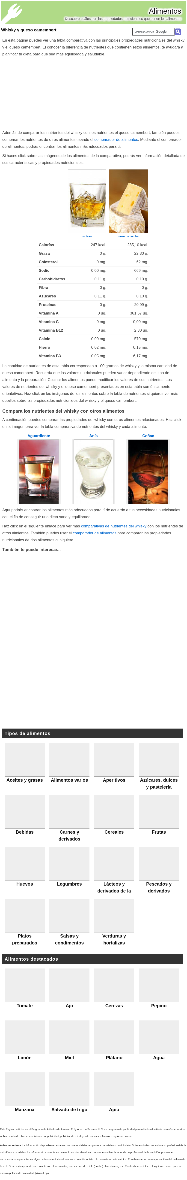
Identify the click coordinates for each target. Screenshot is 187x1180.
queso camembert (128, 236)
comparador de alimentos (116, 139)
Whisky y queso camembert (28, 30)
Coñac (148, 436)
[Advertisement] (93, 92)
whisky (87, 236)
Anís (93, 436)
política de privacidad (21, 1173)
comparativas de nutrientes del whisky (113, 526)
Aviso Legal (43, 1173)
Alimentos (165, 11)
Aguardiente (38, 436)
